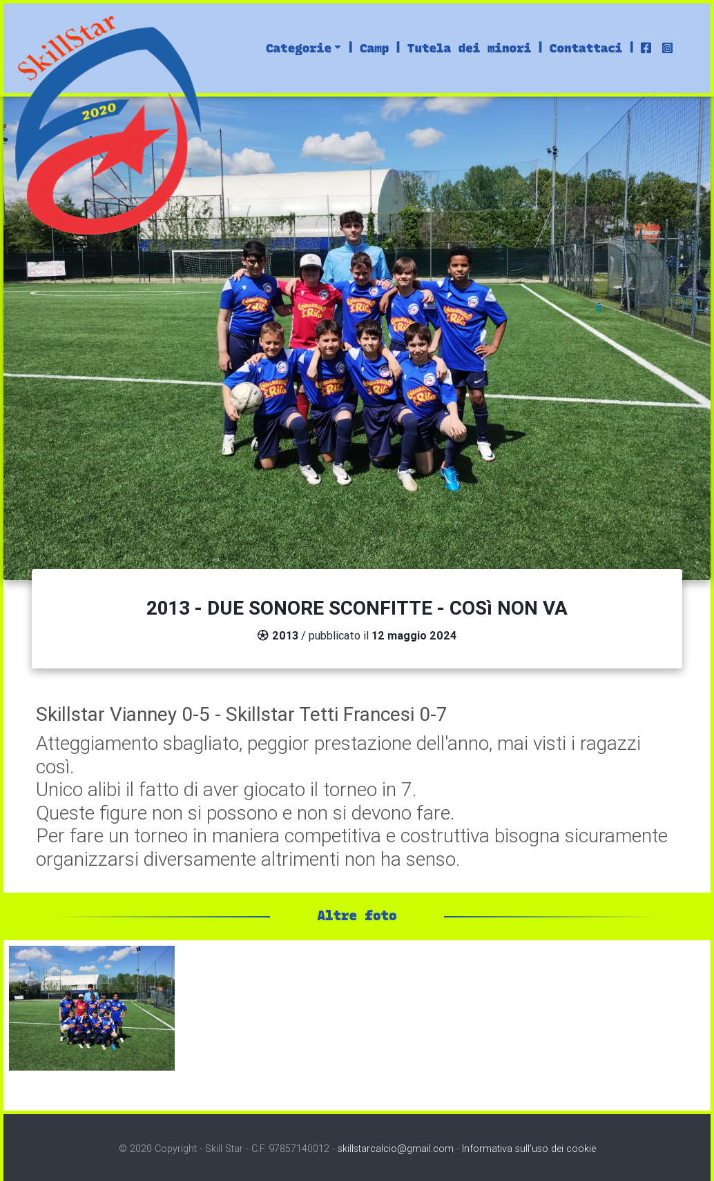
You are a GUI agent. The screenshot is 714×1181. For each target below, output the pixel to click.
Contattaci (586, 48)
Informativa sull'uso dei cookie (529, 1148)
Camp (374, 48)
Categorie (298, 48)
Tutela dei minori (469, 48)
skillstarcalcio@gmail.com (396, 1148)
